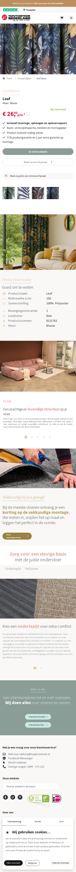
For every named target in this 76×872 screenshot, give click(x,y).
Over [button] (61, 821)
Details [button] (38, 821)
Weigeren (32, 863)
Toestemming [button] (14, 821)
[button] (38, 3)
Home (7, 78)
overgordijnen (24, 78)
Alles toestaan (13, 862)
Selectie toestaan (60, 862)
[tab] (35, 69)
